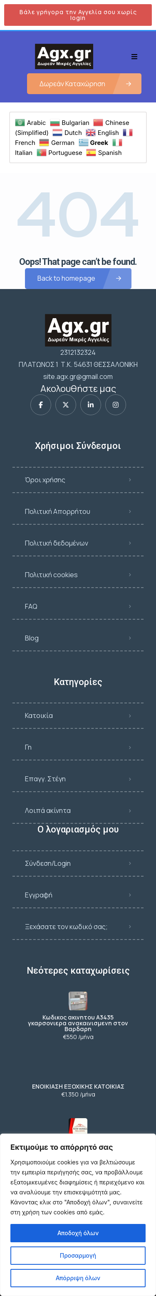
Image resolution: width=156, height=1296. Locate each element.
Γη (28, 747)
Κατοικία (39, 715)
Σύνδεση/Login (48, 863)
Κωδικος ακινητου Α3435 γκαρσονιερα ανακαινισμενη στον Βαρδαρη (78, 1023)
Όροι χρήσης (45, 479)
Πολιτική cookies (51, 574)
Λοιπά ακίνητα (48, 810)
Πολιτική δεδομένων (56, 543)
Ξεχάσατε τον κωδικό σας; (66, 926)
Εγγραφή (38, 895)
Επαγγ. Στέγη (45, 778)
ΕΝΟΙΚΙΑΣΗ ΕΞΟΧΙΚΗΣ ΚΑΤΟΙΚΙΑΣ (78, 1086)
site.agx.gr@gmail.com (78, 376)
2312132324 (78, 352)
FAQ (31, 606)
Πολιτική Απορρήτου (57, 511)
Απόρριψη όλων (78, 1277)
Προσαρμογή (78, 1255)
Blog (32, 638)
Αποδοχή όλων (78, 1232)
